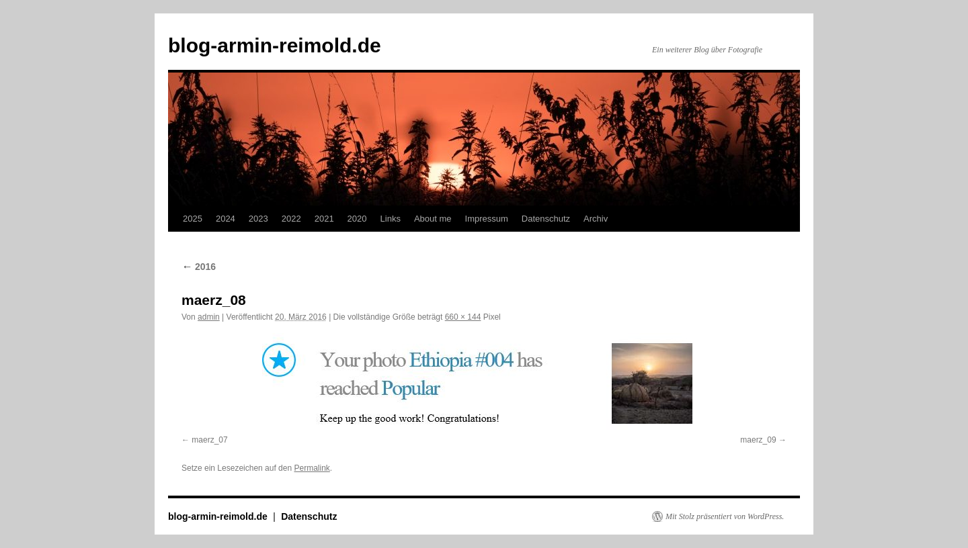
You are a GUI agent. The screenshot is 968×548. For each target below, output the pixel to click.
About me (433, 219)
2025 (192, 219)
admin (209, 317)
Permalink (311, 468)
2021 (324, 219)
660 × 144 (463, 317)
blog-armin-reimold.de (274, 45)
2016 (199, 266)
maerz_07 (209, 440)
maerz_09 (758, 440)
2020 (357, 219)
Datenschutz (546, 219)
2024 (225, 219)
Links (390, 219)
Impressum (486, 219)
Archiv (595, 219)
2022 (291, 219)
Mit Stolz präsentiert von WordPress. (725, 516)
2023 (258, 219)
